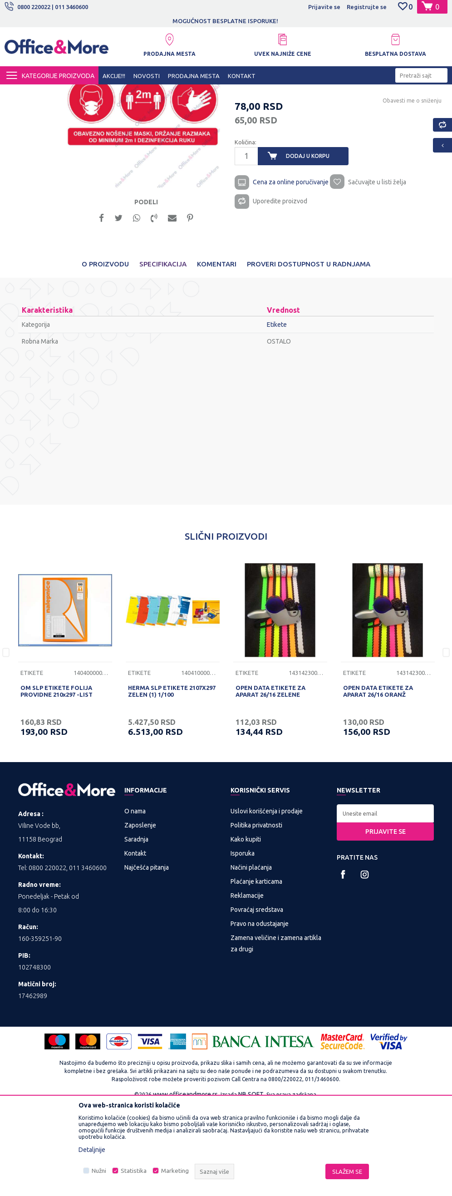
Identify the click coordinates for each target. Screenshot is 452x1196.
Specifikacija (163, 354)
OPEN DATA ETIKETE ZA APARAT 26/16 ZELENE (270, 781)
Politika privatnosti (256, 915)
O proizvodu (105, 354)
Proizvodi (59, 92)
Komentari (216, 354)
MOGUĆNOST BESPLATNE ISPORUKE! (225, 21)
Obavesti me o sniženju (411, 187)
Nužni (99, 1170)
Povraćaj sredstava (257, 1000)
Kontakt (135, 943)
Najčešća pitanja (146, 957)
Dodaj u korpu (307, 242)
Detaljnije (92, 1149)
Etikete (224, 92)
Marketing (175, 1170)
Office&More (22, 92)
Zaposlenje (140, 915)
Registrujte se (367, 7)
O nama (135, 901)
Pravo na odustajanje (260, 1014)
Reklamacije (247, 985)
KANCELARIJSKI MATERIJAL (115, 92)
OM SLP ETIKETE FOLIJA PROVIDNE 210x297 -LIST (56, 781)
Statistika (134, 1170)
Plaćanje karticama (256, 971)
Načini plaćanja (251, 957)
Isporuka (243, 943)
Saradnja (136, 929)
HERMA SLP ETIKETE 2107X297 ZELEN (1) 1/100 (172, 781)
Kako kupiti (246, 929)
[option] (226, 21)
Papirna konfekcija (183, 92)
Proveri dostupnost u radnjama (308, 354)
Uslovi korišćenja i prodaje (267, 901)
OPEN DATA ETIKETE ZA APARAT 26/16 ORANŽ (378, 781)
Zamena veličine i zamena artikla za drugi (276, 1033)
